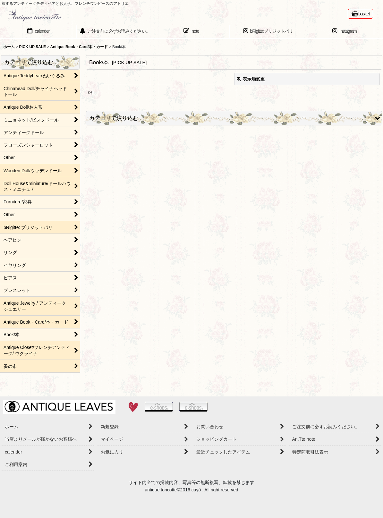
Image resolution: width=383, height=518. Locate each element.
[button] (234, 118)
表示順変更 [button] (251, 78)
